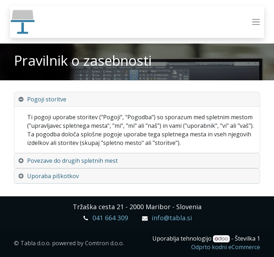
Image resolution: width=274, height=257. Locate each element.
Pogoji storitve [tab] (46, 99)
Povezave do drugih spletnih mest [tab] (72, 161)
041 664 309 (110, 217)
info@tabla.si (172, 217)
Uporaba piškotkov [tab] (53, 176)
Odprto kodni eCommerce (225, 247)
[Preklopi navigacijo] (256, 22)
